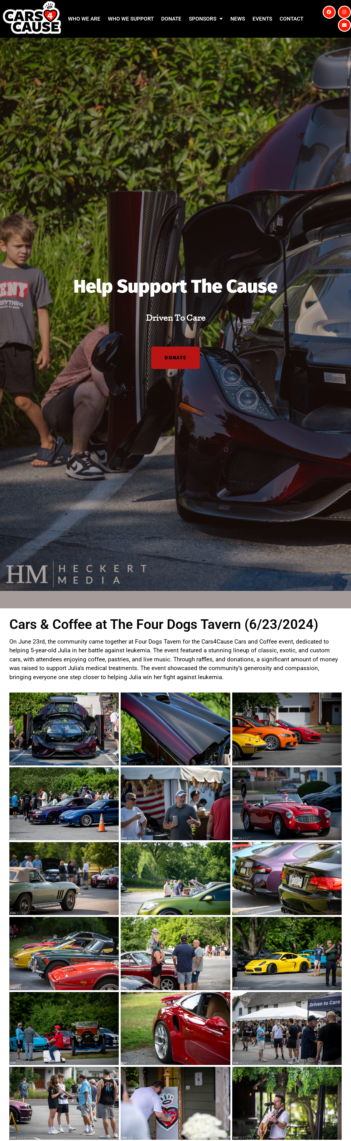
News (237, 19)
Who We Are (84, 19)
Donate (171, 19)
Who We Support (131, 19)
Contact (291, 19)
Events (262, 19)
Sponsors (206, 18)
